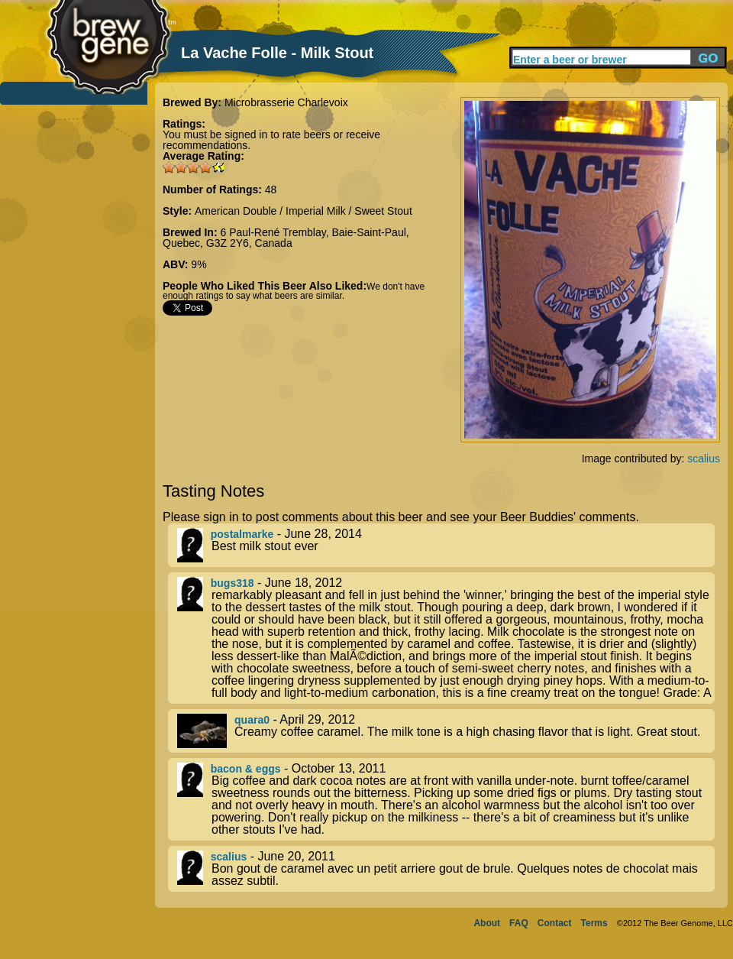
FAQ (518, 923)
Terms (594, 923)
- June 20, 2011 (446, 868)
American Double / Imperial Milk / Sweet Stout (303, 211)
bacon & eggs (246, 769)
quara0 (252, 720)
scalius (703, 458)
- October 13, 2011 (446, 799)
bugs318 (232, 583)
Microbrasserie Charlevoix (286, 102)
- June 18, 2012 (446, 638)
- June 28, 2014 (446, 545)
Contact (555, 923)
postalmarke (242, 534)
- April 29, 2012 (446, 731)
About (486, 923)
